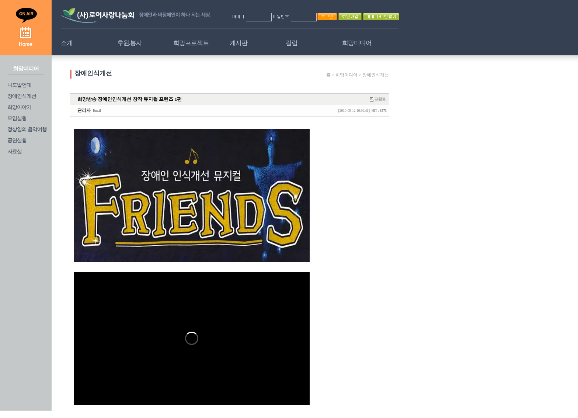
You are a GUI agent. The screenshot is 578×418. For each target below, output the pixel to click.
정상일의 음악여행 (27, 129)
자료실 (14, 151)
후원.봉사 (129, 42)
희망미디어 (357, 42)
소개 (67, 42)
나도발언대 (19, 85)
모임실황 (17, 118)
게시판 (238, 42)
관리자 (84, 110)
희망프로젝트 (191, 42)
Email (97, 110)
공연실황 (17, 140)
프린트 (380, 99)
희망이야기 (19, 107)
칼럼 (291, 42)
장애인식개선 (21, 96)
